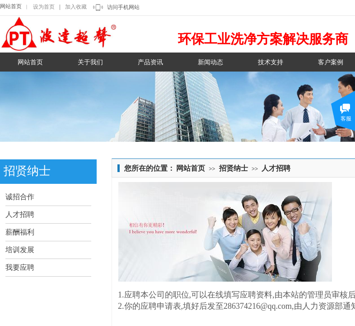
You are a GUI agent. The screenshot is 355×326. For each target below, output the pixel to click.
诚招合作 (19, 197)
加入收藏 (76, 7)
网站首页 (11, 6)
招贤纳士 (233, 168)
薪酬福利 (19, 232)
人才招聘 (276, 168)
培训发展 (19, 250)
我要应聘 (19, 267)
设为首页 (44, 7)
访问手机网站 (123, 7)
